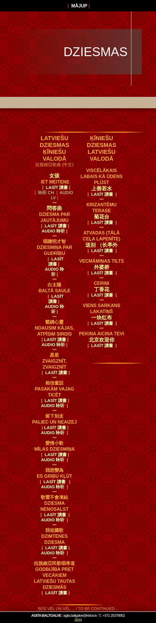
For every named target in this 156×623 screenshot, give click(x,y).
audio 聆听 (54, 230)
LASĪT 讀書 (57, 187)
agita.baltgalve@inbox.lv (80, 615)
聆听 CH (46, 192)
